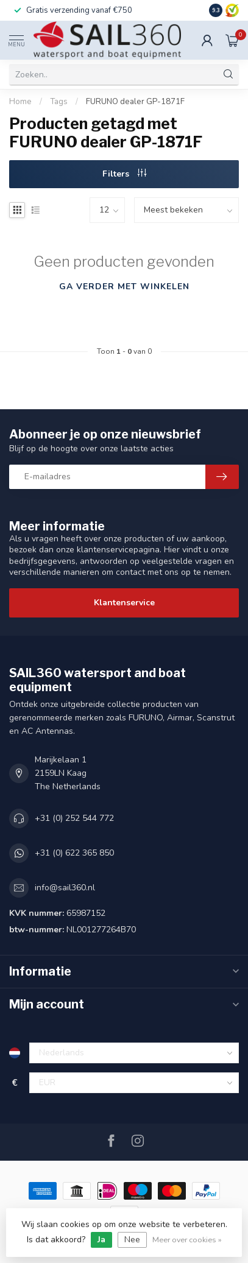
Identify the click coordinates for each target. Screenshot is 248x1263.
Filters (124, 174)
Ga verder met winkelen (124, 286)
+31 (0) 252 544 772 (74, 818)
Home (20, 101)
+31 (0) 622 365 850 (74, 853)
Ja (101, 1239)
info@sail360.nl (65, 887)
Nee (132, 1239)
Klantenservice (124, 602)
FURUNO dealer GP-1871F (135, 101)
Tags (59, 101)
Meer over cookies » (187, 1239)
